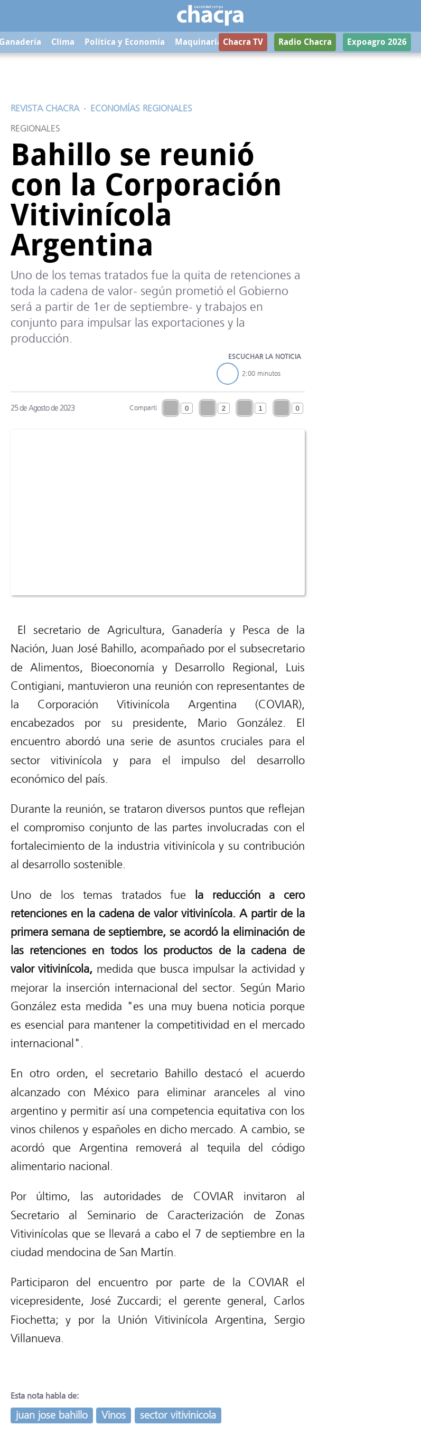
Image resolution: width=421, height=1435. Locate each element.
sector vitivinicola (178, 1415)
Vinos (113, 1415)
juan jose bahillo (52, 1415)
